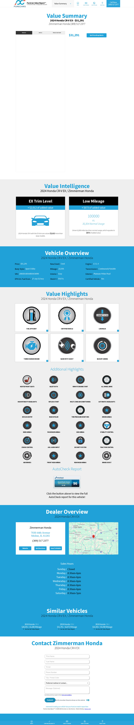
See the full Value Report (32, 629)
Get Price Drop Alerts (96, 35)
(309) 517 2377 (77, 24)
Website (25, 548)
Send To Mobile (56, 548)
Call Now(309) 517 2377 (113, 3)
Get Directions (40, 548)
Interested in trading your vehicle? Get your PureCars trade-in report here (67, 707)
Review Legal (88, 709)
